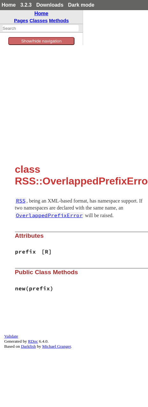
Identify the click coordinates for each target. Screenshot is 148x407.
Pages (21, 20)
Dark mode (81, 5)
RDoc (33, 341)
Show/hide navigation (41, 41)
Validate (11, 336)
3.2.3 (26, 5)
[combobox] (41, 28)
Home (9, 5)
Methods (59, 20)
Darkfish (28, 346)
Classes (39, 20)
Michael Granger (56, 346)
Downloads (49, 5)
